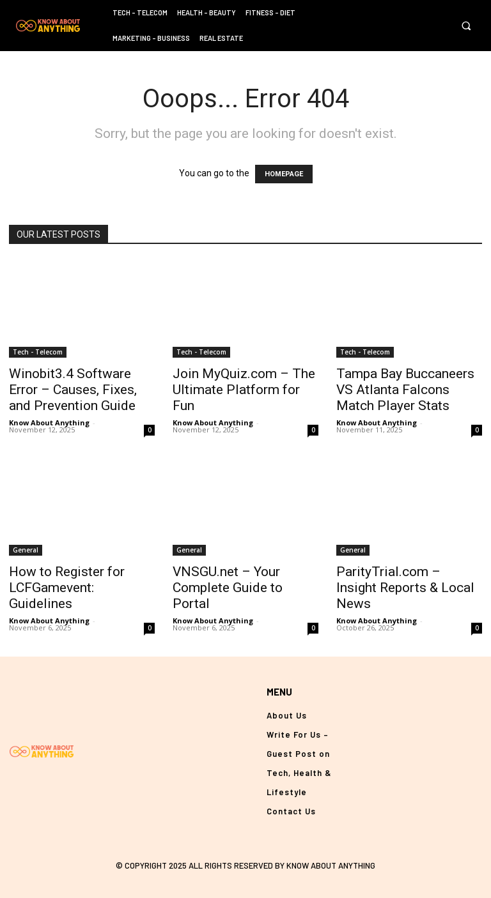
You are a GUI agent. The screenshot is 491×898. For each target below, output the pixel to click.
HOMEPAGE (284, 174)
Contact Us (291, 811)
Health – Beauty (206, 12)
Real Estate (221, 38)
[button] (465, 26)
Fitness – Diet (270, 12)
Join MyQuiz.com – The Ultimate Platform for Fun (244, 389)
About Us (287, 715)
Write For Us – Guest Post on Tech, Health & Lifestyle (299, 763)
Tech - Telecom (38, 351)
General (25, 549)
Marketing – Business (151, 38)
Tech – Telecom (140, 12)
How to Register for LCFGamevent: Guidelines (67, 587)
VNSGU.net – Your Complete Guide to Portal (228, 587)
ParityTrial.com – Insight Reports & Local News (405, 587)
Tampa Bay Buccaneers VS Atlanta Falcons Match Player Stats (405, 389)
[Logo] (48, 25)
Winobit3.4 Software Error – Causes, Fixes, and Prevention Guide (73, 389)
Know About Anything (49, 422)
